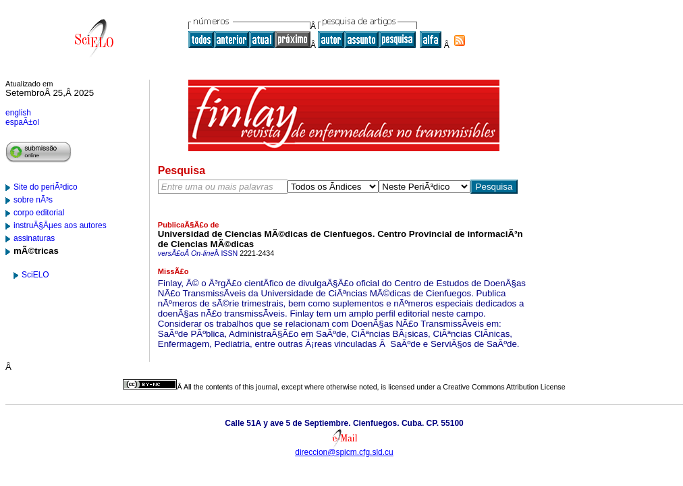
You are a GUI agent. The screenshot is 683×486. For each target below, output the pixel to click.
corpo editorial (38, 212)
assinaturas (34, 238)
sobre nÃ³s (33, 200)
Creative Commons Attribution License (504, 387)
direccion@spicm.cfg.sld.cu (344, 452)
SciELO (35, 274)
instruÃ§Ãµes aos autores (60, 225)
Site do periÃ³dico (45, 187)
